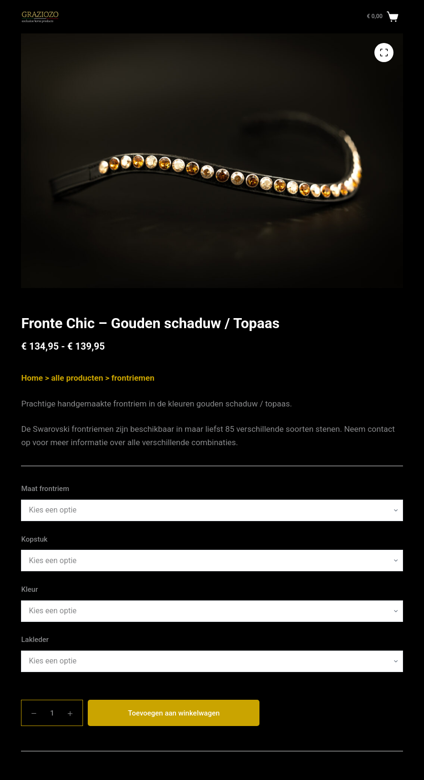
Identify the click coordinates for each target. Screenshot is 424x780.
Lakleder (35, 639)
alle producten (77, 378)
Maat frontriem (45, 488)
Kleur (29, 589)
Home (32, 378)
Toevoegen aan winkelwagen (173, 713)
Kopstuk (34, 539)
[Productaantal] (52, 713)
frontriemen (132, 378)
